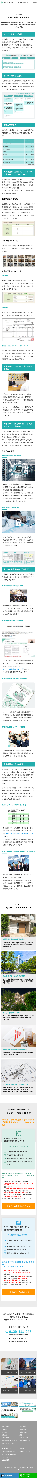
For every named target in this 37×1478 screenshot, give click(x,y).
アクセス (4, 1435)
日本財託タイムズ (25, 1451)
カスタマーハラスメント (9, 1443)
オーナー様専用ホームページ (13, 669)
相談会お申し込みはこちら (18, 1292)
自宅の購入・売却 (25, 1440)
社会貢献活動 (5, 1460)
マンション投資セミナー (9, 1451)
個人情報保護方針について (9, 1440)
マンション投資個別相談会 (9, 1454)
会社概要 (4, 1429)
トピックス (5, 1457)
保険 (21, 1435)
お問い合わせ (5, 1437)
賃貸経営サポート (25, 1432)
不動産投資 (23, 1429)
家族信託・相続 (24, 1437)
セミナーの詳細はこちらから (18, 1206)
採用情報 (4, 1432)
